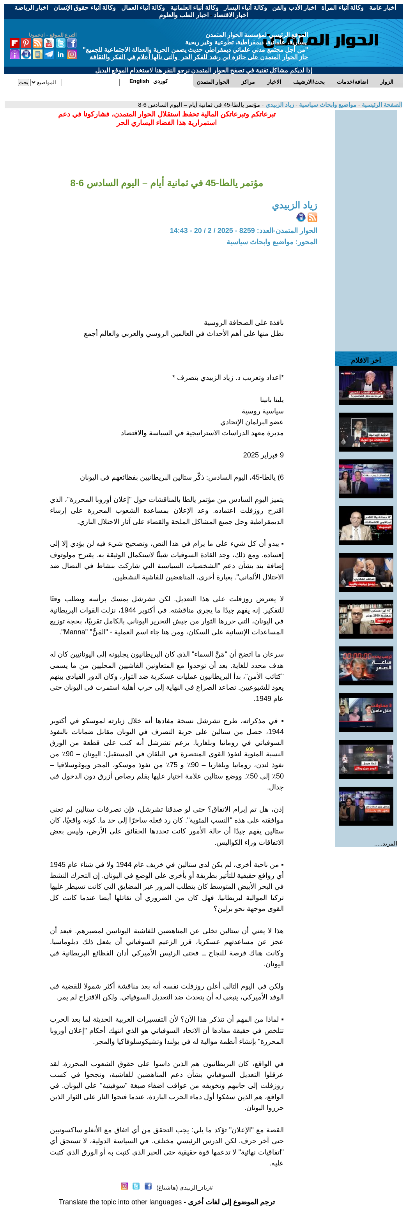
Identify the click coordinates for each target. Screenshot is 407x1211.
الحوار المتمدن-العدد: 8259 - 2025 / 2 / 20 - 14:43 (243, 231)
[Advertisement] (366, 227)
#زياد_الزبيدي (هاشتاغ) (184, 1187)
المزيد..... (385, 843)
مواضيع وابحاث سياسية (327, 104)
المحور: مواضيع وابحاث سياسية (272, 242)
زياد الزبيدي (279, 104)
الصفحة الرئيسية (381, 104)
